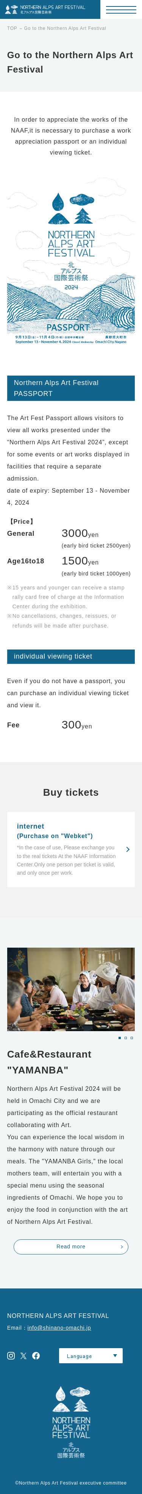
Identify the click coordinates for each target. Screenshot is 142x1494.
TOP (12, 28)
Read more (70, 1246)
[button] (120, 1038)
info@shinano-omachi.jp (59, 1328)
